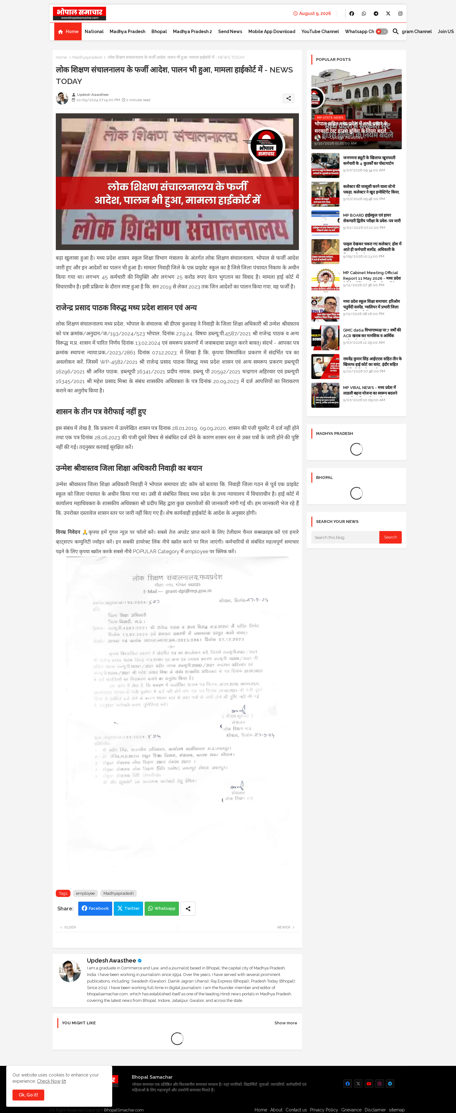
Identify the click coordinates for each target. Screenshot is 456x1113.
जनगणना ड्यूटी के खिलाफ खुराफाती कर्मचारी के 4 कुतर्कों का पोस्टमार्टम (369, 160)
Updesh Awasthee (111, 960)
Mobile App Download (271, 31)
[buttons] (352, 13)
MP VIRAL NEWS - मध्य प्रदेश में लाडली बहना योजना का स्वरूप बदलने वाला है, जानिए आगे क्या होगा (370, 393)
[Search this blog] (345, 537)
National (94, 31)
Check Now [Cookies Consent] (48, 1081)
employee (85, 893)
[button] (382, 31)
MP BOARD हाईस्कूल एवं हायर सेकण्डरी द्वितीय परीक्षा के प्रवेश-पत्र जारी (372, 218)
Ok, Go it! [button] (28, 1094)
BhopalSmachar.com (124, 1110)
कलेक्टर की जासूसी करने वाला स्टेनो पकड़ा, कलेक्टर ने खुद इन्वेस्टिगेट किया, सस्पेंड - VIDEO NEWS (371, 192)
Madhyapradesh (87, 57)
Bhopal (159, 31)
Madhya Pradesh (127, 31)
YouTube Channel (320, 31)
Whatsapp (165, 908)
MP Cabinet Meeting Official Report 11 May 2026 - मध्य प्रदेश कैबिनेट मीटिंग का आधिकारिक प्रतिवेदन (372, 278)
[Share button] (187, 909)
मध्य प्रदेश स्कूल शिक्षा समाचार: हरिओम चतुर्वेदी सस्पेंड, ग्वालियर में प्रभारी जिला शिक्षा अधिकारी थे (371, 307)
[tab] (68, 31)
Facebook (99, 908)
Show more (286, 1023)
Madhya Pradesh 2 (192, 31)
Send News (230, 31)
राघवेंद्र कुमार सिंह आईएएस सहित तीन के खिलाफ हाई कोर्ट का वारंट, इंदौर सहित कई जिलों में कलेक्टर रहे (372, 364)
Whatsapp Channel (365, 31)
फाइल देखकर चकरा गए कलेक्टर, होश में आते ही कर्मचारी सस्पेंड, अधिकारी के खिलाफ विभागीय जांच (372, 250)
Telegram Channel (412, 31)
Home (72, 31)
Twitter (132, 908)
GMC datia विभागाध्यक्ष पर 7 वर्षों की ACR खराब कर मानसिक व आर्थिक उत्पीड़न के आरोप (372, 336)
